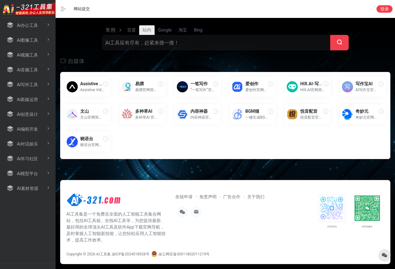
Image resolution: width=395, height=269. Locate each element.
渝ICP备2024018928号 (130, 254)
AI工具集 (103, 254)
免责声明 (208, 196)
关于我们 (255, 196)
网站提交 (82, 8)
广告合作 (231, 196)
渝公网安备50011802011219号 (180, 254)
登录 (384, 8)
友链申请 (184, 196)
